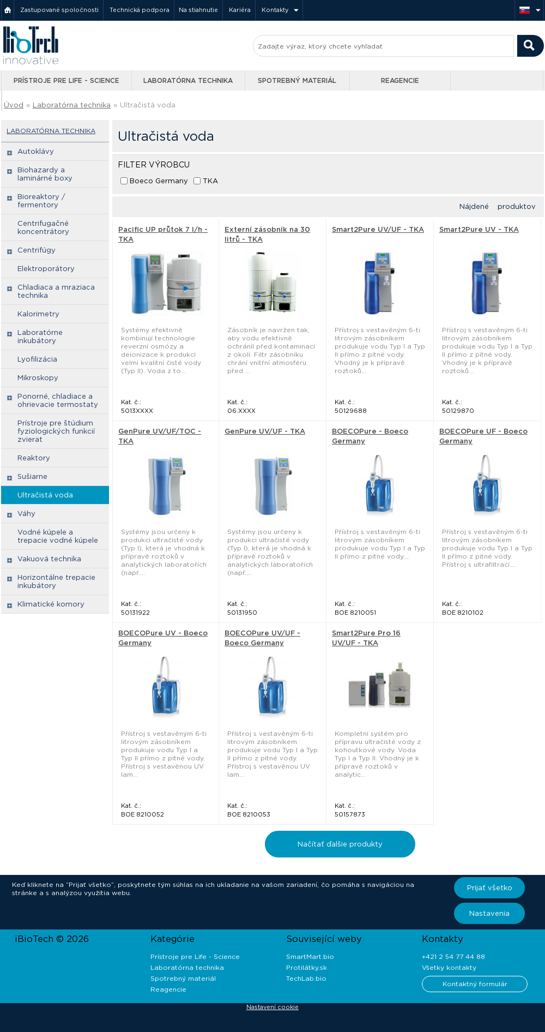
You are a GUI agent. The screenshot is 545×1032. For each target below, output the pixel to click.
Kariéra (240, 10)
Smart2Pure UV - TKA (479, 229)
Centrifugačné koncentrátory (43, 227)
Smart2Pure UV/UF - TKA (378, 229)
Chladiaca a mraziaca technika (56, 291)
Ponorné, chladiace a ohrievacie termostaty (57, 400)
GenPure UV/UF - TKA (265, 431)
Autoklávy (35, 151)
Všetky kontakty (449, 967)
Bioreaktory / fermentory (41, 201)
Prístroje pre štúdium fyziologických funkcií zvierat (56, 431)
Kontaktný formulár (475, 984)
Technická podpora (139, 10)
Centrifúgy (36, 250)
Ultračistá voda (147, 105)
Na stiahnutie (198, 10)
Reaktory (33, 458)
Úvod (13, 105)
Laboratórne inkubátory (40, 336)
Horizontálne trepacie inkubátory (56, 581)
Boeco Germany (159, 181)
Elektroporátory (46, 269)
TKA (210, 181)
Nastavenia (489, 913)
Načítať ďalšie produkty (340, 844)
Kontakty (275, 10)
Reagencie (400, 80)
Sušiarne (32, 476)
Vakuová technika (49, 559)
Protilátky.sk (306, 967)
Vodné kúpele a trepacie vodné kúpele (57, 536)
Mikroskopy (37, 378)
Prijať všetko (489, 888)
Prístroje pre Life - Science (66, 80)
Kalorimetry (38, 314)
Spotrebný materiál (297, 80)
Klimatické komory (50, 604)
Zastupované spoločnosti (59, 10)
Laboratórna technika (188, 80)
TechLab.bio (306, 978)
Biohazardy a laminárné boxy (44, 174)
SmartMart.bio (310, 956)
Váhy (26, 513)
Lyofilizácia (37, 359)
